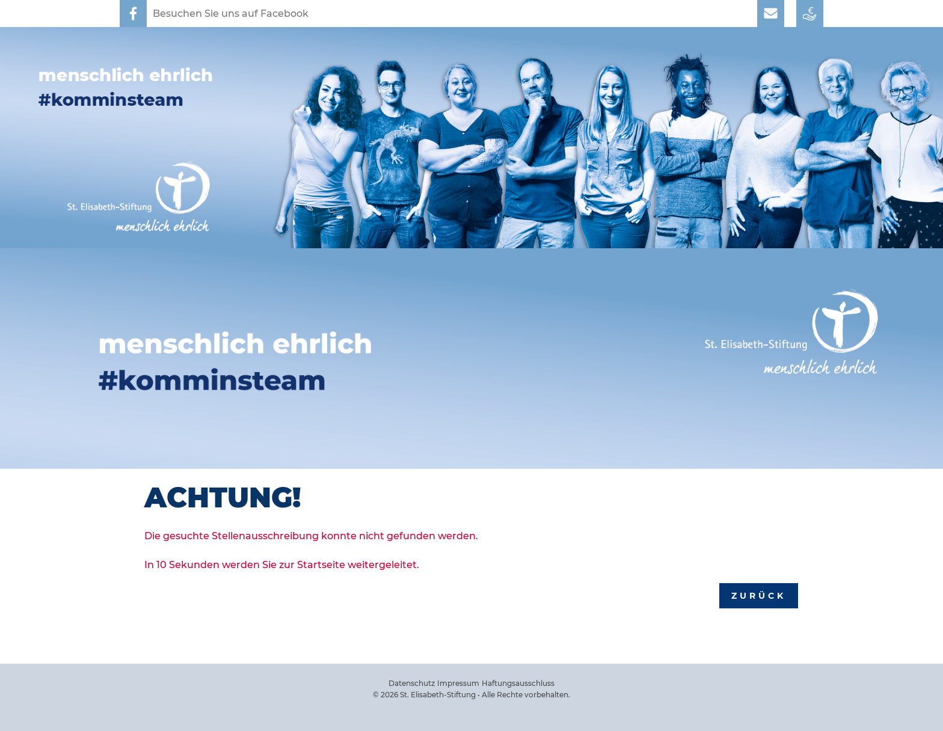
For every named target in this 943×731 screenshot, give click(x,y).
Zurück (758, 595)
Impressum (458, 683)
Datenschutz (412, 683)
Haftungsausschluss (518, 683)
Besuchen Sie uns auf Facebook (231, 13)
